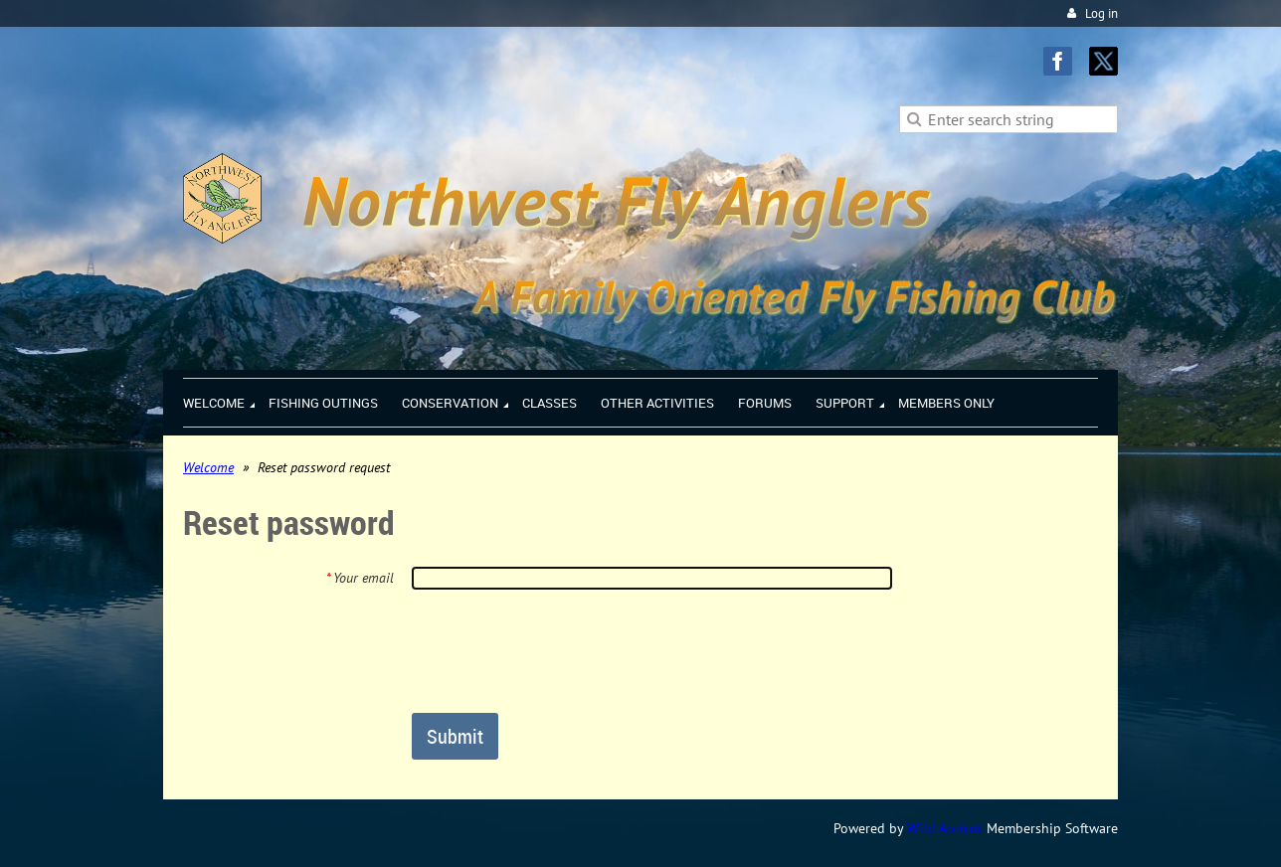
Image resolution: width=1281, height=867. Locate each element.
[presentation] (563, 650)
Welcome (208, 467)
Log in (1101, 13)
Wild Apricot (945, 828)
